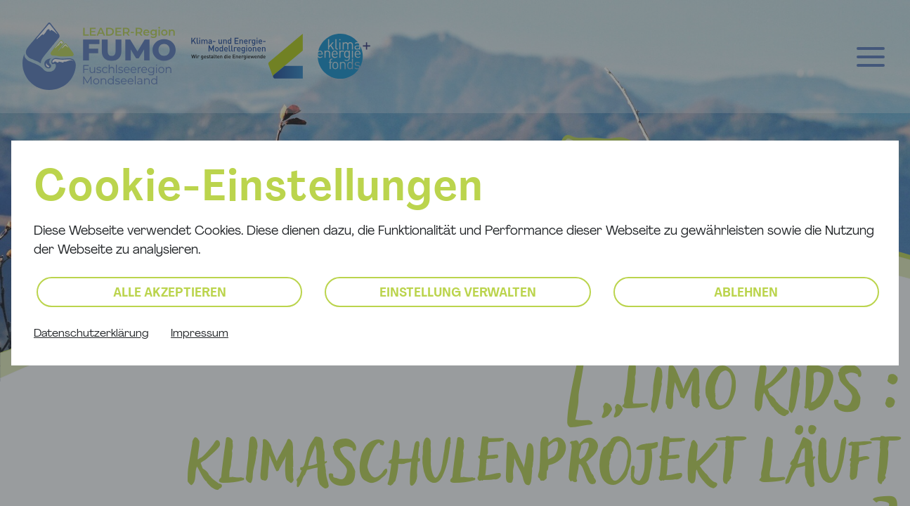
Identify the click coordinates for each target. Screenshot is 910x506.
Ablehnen (746, 293)
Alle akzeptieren (169, 293)
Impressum (199, 333)
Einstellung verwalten (457, 293)
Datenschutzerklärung (91, 333)
